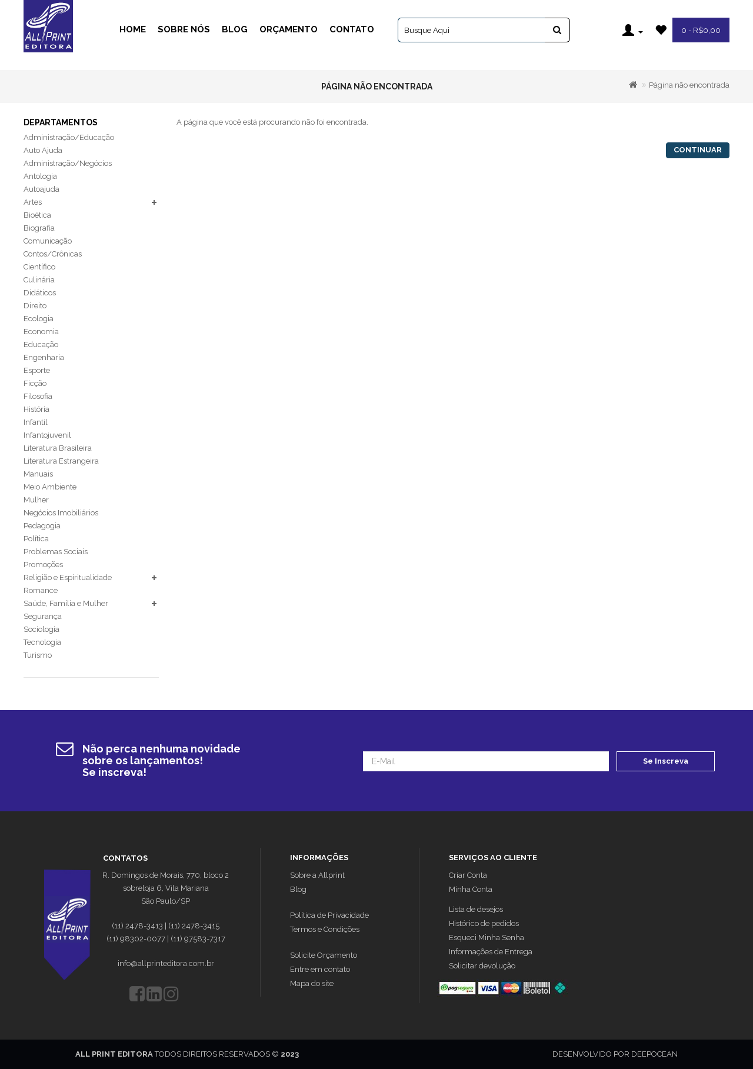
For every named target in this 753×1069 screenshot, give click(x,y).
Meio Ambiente (50, 486)
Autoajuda (41, 189)
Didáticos (40, 292)
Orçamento (288, 29)
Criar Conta (468, 875)
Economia (41, 331)
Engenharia (44, 357)
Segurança (43, 616)
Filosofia (38, 396)
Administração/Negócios (68, 163)
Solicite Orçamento (323, 955)
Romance (41, 590)
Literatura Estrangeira (61, 461)
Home (132, 29)
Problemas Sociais (56, 551)
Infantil (36, 422)
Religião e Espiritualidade (68, 577)
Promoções (43, 564)
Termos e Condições (324, 929)
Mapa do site (312, 983)
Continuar (698, 149)
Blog (235, 29)
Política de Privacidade (329, 915)
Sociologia (41, 629)
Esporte (37, 370)
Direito (35, 305)
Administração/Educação (69, 137)
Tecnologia (42, 642)
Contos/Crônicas (53, 253)
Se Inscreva (665, 761)
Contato (351, 29)
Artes (33, 202)
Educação (41, 344)
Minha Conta (470, 889)
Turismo (38, 655)
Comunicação (48, 241)
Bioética (37, 215)
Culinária (39, 279)
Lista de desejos (476, 909)
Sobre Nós (184, 29)
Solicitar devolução (482, 965)
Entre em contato (320, 969)
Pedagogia (42, 525)
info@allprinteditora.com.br (166, 963)
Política (36, 538)
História (36, 409)
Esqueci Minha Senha (486, 937)
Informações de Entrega (490, 951)
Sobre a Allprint (317, 875)
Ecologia (39, 318)
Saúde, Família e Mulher (66, 603)
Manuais (38, 473)
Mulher (36, 499)
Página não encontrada (689, 85)
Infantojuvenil (47, 435)
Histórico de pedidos (484, 923)
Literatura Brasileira (58, 448)
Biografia (39, 228)
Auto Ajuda (43, 150)
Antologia (40, 176)
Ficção (35, 383)
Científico (39, 266)
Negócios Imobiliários (61, 512)
